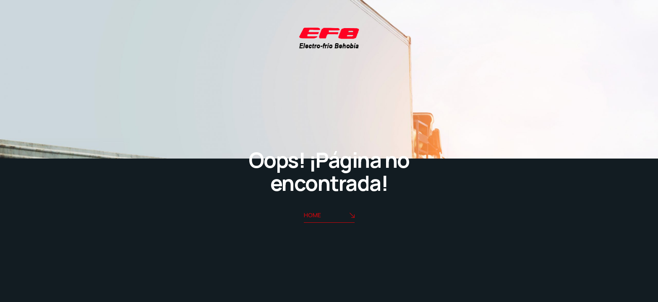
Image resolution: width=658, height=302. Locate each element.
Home (329, 216)
